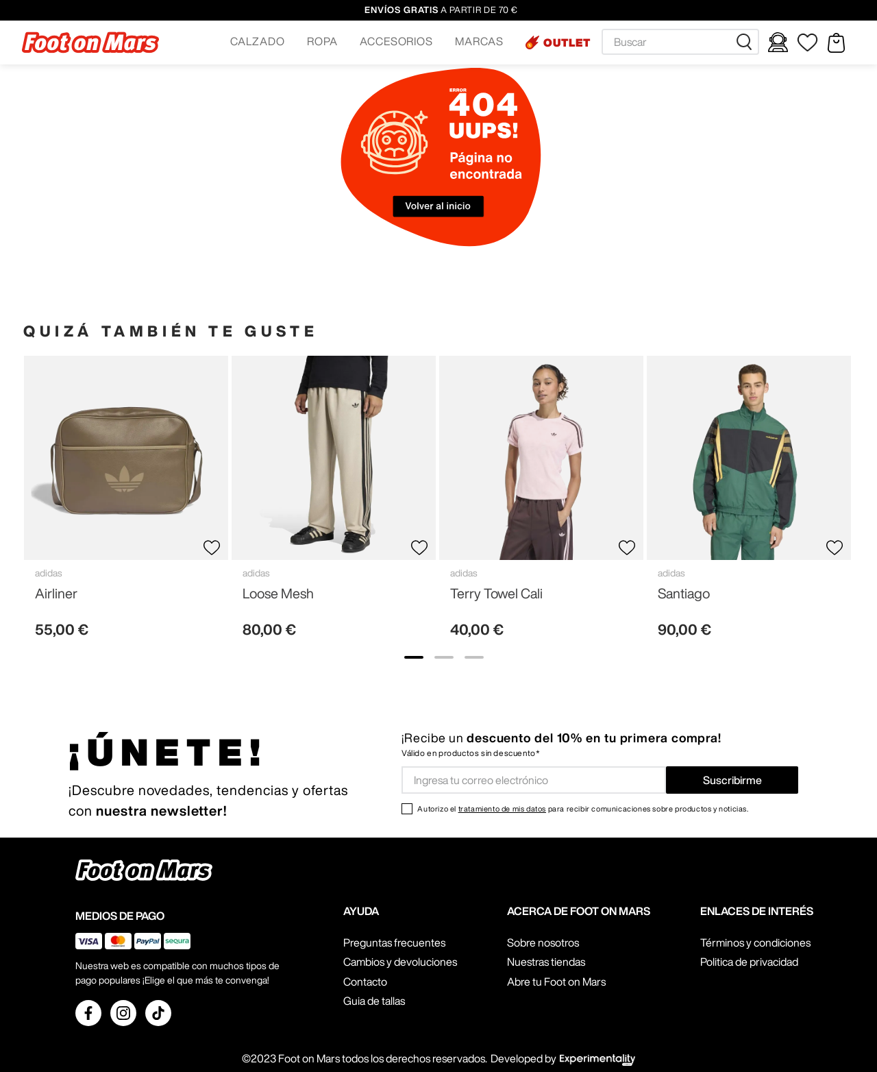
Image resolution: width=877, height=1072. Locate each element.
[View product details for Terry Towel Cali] (541, 503)
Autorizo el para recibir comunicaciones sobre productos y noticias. (582, 808)
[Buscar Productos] (747, 41)
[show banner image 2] (444, 657)
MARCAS (479, 41)
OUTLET (567, 42)
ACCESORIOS (397, 41)
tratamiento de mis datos (502, 808)
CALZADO (257, 41)
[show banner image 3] (474, 657)
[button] (257, 42)
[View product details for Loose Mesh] (334, 503)
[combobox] (680, 42)
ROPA (322, 41)
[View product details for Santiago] (749, 503)
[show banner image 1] (414, 657)
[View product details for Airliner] (126, 503)
